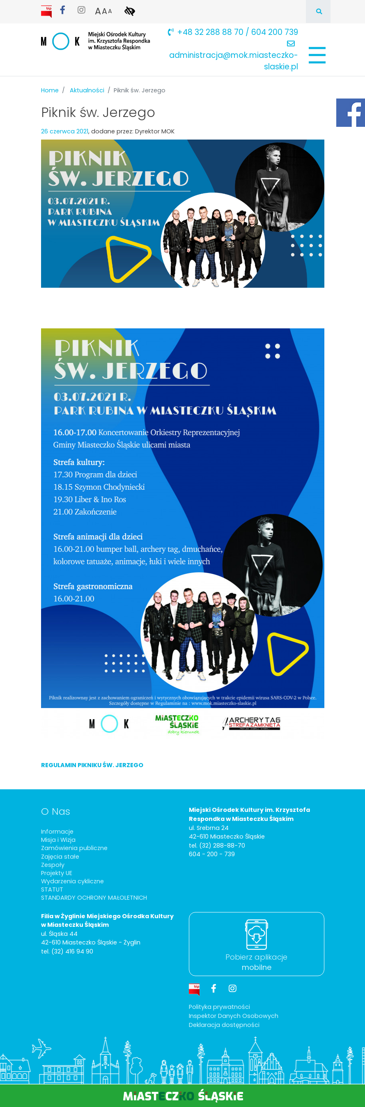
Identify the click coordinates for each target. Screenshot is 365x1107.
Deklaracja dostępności (224, 1025)
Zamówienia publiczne (74, 848)
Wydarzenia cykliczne (72, 881)
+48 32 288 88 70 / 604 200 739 (233, 32)
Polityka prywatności (219, 1007)
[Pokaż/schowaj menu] (316, 55)
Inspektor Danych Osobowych (233, 1016)
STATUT (52, 889)
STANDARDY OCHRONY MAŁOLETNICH (94, 898)
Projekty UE (56, 873)
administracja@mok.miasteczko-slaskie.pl (233, 56)
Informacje (57, 831)
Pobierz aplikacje (256, 962)
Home (50, 90)
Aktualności (87, 90)
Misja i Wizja (58, 840)
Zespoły (52, 865)
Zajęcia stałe (60, 857)
